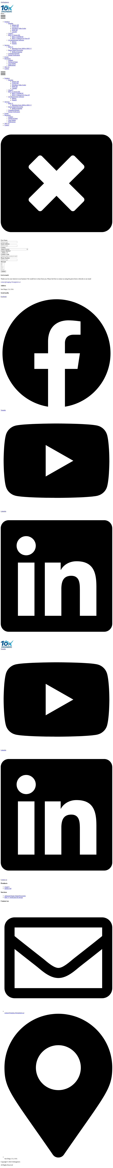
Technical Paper (13, 62)
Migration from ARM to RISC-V (22, 48)
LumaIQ (14, 32)
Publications (12, 65)
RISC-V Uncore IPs (14, 35)
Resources (7, 58)
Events (6, 57)
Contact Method (5, 251)
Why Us (6, 67)
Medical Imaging (17, 52)
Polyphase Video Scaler (19, 28)
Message (3, 261)
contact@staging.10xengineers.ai (10, 283)
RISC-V (10, 47)
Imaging (10, 23)
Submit (3, 273)
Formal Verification (14, 55)
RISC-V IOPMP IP (17, 37)
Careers (6, 68)
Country (3, 247)
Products (7, 22)
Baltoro (14, 42)
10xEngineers (5, 2)
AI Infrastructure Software (16, 40)
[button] (56, 16)
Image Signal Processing (15, 50)
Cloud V (10, 33)
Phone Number (5, 258)
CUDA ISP (15, 27)
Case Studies (12, 63)
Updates (10, 60)
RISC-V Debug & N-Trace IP (21, 38)
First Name (4, 240)
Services (6, 45)
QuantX (14, 43)
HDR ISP (15, 30)
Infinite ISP (15, 25)
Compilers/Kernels (13, 53)
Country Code (5, 254)
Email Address (5, 244)
